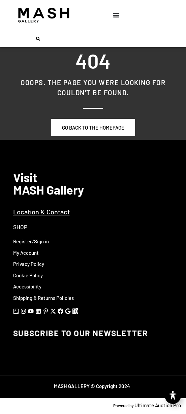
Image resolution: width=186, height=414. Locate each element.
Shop (20, 226)
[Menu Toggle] (116, 15)
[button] (38, 38)
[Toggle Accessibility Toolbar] (173, 396)
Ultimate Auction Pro (157, 405)
